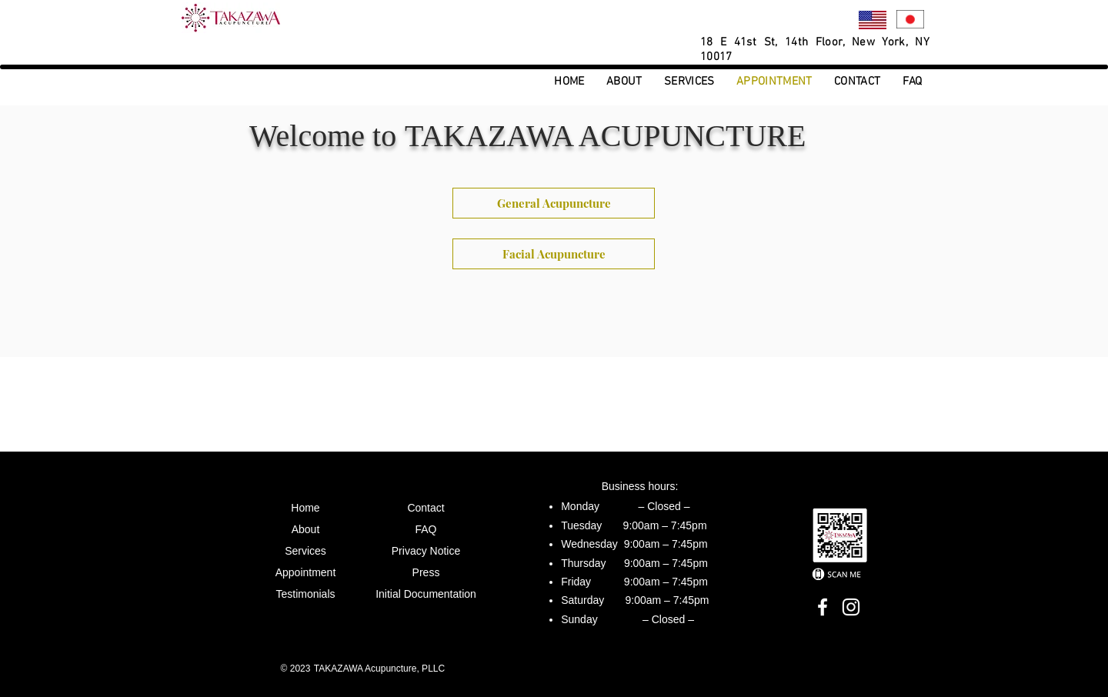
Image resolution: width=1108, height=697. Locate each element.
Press (426, 572)
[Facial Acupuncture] (553, 253)
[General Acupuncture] (553, 203)
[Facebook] (822, 607)
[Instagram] (851, 607)
